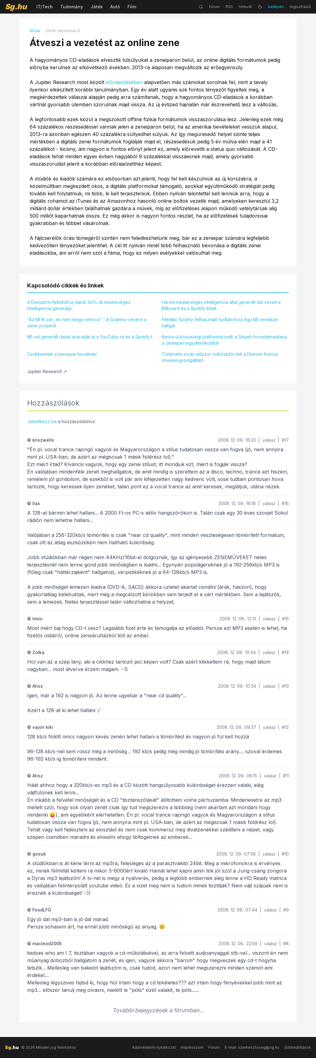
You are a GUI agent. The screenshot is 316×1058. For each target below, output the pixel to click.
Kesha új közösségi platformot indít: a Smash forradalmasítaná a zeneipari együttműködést (224, 340)
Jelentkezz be (42, 421)
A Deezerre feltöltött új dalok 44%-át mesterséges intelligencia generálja (79, 305)
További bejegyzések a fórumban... (158, 1010)
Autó (115, 6)
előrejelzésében (124, 82)
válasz (268, 440)
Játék (96, 6)
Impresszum (192, 1047)
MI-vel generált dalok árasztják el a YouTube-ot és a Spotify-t (89, 336)
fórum (214, 6)
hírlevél (245, 6)
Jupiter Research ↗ (47, 371)
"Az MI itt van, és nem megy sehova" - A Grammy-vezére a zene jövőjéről (87, 322)
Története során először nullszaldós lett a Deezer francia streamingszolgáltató (220, 357)
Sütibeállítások (297, 1047)
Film (131, 6)
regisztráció (300, 6)
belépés (276, 6)
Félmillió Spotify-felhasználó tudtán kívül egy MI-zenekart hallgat (220, 322)
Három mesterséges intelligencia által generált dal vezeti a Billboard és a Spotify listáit (221, 305)
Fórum (214, 1047)
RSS (229, 6)
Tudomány (71, 6)
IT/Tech (44, 6)
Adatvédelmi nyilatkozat (154, 1047)
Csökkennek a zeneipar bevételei (62, 354)
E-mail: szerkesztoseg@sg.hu (252, 1047)
